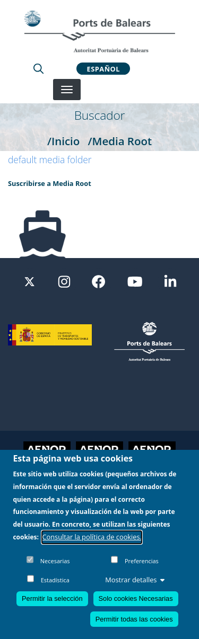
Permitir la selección (52, 604)
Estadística (55, 586)
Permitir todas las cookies (134, 625)
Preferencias (142, 567)
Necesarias (55, 567)
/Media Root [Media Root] (120, 141)
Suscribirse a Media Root (49, 183)
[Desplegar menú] (67, 89)
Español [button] (103, 68)
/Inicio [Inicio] (63, 141)
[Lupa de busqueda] (38, 68)
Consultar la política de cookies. (92, 542)
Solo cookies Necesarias (136, 604)
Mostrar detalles (135, 585)
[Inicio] (99, 31)
